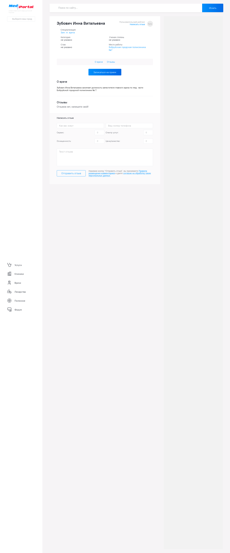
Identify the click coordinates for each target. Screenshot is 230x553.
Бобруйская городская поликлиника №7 (127, 48)
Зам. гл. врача (68, 32)
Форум (14, 310)
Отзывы (111, 61)
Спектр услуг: (112, 132)
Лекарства (16, 292)
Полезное (16, 301)
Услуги (14, 265)
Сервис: (60, 132)
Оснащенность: (64, 141)
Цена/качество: (113, 141)
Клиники (15, 274)
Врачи (14, 283)
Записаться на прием (104, 72)
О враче (99, 61)
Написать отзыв (137, 24)
